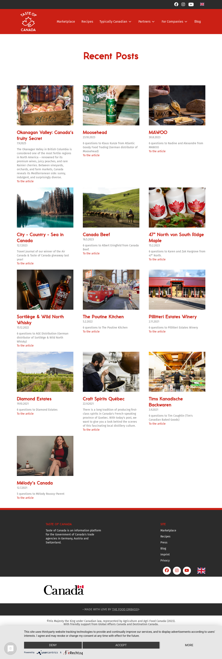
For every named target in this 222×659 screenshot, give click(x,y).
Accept (121, 645)
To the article (25, 181)
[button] (202, 4)
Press (163, 542)
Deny (53, 645)
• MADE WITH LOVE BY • (111, 609)
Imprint (165, 554)
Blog (197, 21)
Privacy (165, 560)
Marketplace (66, 21)
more (189, 645)
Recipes (87, 21)
